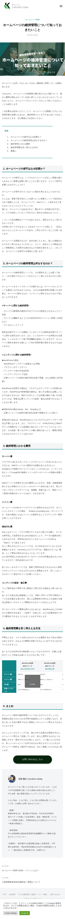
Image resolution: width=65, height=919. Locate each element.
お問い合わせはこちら (32, 759)
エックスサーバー (27, 669)
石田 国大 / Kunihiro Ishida (30, 779)
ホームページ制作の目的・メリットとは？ (20, 870)
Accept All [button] (24, 913)
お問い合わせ (55, 894)
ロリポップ (50, 669)
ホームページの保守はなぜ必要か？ (24, 137)
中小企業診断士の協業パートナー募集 (32, 894)
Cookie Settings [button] (11, 913)
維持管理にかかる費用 (18, 144)
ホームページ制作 (32, 20)
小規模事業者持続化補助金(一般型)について (21, 882)
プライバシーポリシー (32, 899)
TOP (4, 894)
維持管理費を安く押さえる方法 (22, 147)
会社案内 (12, 894)
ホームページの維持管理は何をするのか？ (27, 140)
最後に (11, 151)
